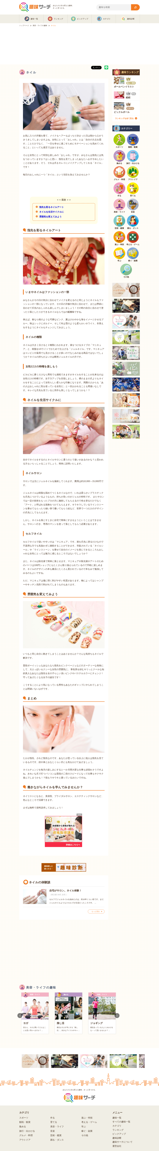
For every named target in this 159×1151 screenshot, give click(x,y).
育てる (53, 1122)
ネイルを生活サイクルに (51, 212)
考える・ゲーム (89, 1122)
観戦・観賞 (24, 1122)
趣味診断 (116, 1138)
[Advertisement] (79, 45)
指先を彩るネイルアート (51, 207)
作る (52, 1118)
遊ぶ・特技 (87, 1118)
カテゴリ (116, 1126)
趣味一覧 (116, 1118)
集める (22, 1126)
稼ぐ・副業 (87, 1131)
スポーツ (23, 1118)
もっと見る (96, 911)
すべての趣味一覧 (121, 1121)
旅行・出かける (27, 1131)
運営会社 (116, 1146)
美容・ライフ (57, 1126)
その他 (84, 1135)
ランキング (118, 1130)
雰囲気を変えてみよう (50, 216)
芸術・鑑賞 (55, 1135)
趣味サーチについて (122, 1142)
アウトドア (24, 1140)
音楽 (52, 1131)
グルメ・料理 (26, 1135)
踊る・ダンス (57, 1140)
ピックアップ (119, 1134)
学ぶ (83, 1126)
